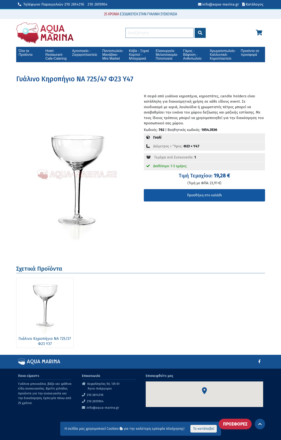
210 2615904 (97, 4)
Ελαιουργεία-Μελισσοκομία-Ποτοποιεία (167, 54)
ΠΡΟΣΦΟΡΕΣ (235, 424)
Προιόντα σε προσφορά (250, 52)
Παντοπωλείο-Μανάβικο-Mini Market (112, 54)
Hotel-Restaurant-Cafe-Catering (56, 54)
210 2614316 (51, 4)
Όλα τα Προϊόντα (26, 52)
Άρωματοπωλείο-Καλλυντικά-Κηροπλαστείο (222, 54)
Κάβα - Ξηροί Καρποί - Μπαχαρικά (139, 54)
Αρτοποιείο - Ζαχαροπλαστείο (84, 52)
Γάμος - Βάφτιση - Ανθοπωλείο (192, 54)
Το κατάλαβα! (203, 429)
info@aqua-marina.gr (103, 408)
